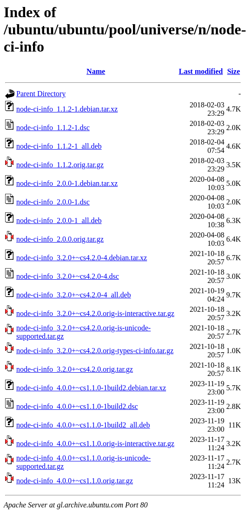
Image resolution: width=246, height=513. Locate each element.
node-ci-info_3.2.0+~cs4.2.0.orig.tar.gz (74, 369)
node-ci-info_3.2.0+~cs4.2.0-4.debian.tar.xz (81, 258)
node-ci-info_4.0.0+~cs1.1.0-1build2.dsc (77, 406)
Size (233, 71)
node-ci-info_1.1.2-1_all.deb (59, 146)
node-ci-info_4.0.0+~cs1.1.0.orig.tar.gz (74, 481)
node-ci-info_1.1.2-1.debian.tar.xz (67, 109)
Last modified (201, 71)
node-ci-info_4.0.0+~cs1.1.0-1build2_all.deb (83, 425)
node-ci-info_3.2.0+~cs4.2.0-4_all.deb (73, 295)
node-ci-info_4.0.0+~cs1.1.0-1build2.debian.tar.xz (91, 388)
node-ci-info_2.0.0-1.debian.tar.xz (67, 183)
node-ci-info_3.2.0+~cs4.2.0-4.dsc (67, 276)
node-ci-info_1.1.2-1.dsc (53, 128)
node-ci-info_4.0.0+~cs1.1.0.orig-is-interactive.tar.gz (95, 443)
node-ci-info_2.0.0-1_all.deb (59, 220)
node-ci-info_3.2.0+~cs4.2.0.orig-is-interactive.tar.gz (95, 313)
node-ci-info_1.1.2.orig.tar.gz (60, 165)
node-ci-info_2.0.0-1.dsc (53, 202)
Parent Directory (41, 94)
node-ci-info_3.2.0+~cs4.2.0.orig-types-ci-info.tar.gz (94, 351)
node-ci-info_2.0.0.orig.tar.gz (60, 239)
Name (95, 71)
